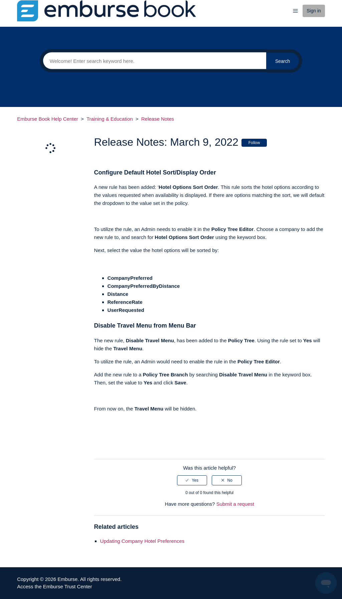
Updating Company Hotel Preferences (142, 541)
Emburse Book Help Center (47, 119)
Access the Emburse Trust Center (54, 586)
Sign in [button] (314, 10)
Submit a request (235, 504)
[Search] (153, 61)
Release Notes (157, 119)
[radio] (192, 480)
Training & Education (110, 119)
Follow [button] (254, 142)
